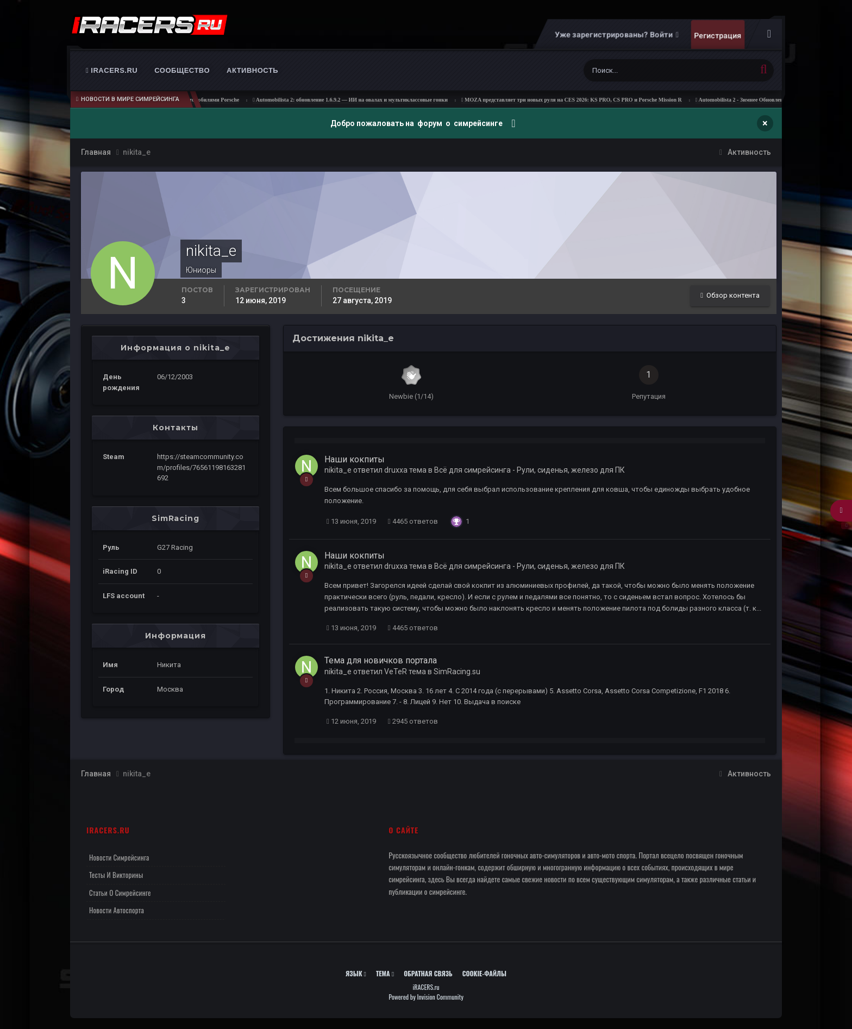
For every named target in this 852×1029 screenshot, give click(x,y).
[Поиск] (624, 70)
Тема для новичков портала (380, 660)
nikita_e (338, 470)
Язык (356, 973)
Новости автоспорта (116, 910)
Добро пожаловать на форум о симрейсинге (417, 123)
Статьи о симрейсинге (120, 892)
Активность (252, 70)
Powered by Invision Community (426, 996)
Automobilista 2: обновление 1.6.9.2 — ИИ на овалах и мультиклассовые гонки (366, 100)
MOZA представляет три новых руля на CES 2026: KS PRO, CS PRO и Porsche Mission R (587, 100)
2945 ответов (413, 721)
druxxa (396, 470)
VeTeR (395, 671)
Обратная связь (428, 973)
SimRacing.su (457, 671)
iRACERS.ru (111, 70)
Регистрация (717, 35)
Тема (385, 973)
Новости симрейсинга (119, 857)
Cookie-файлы (484, 973)
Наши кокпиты (354, 459)
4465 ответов (413, 521)
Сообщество (182, 70)
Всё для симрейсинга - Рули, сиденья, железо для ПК (529, 470)
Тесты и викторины (116, 874)
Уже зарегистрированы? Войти (616, 34)
